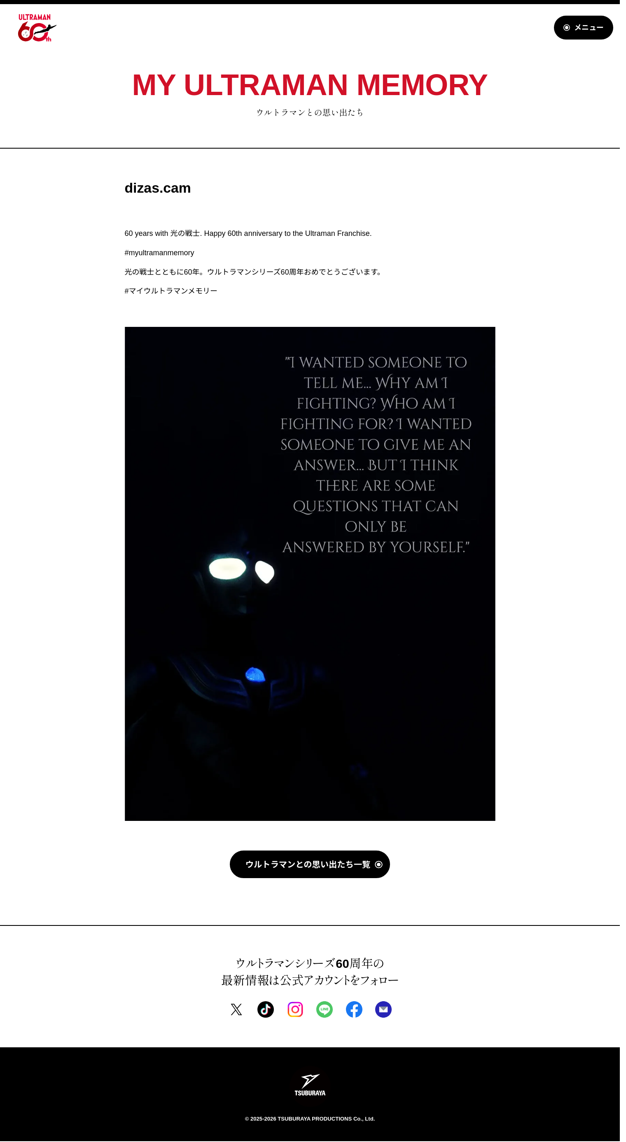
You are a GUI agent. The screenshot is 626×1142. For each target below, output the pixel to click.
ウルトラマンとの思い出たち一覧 (308, 864)
